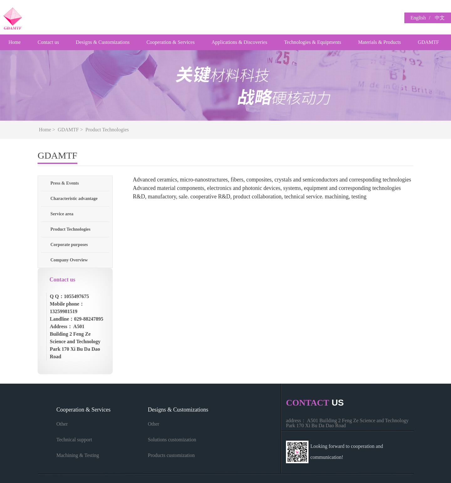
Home (14, 42)
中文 (440, 17)
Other (62, 424)
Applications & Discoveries (239, 42)
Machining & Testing (77, 455)
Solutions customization (172, 439)
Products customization (171, 455)
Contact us (48, 42)
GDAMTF (428, 42)
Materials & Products (379, 42)
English (418, 17)
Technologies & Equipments (312, 42)
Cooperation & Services (171, 42)
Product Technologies (107, 129)
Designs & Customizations (103, 42)
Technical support (74, 439)
